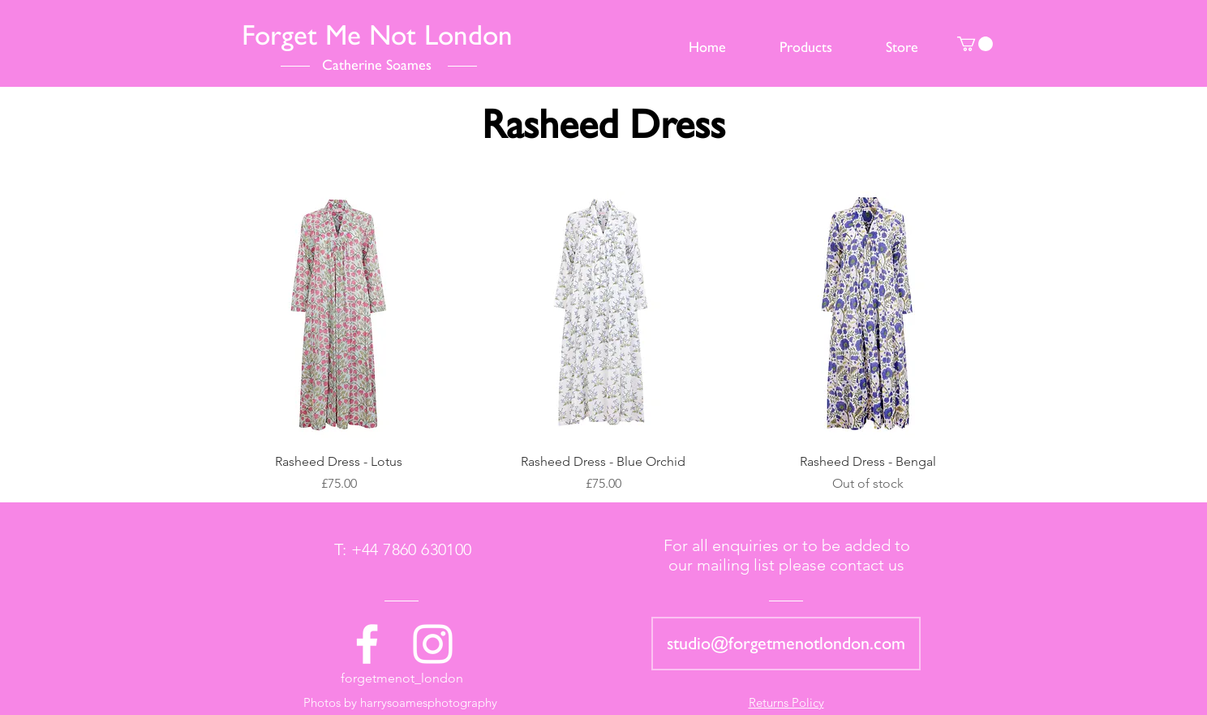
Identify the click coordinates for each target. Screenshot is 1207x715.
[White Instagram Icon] (432, 644)
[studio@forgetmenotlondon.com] (786, 643)
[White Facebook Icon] (367, 644)
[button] (975, 44)
